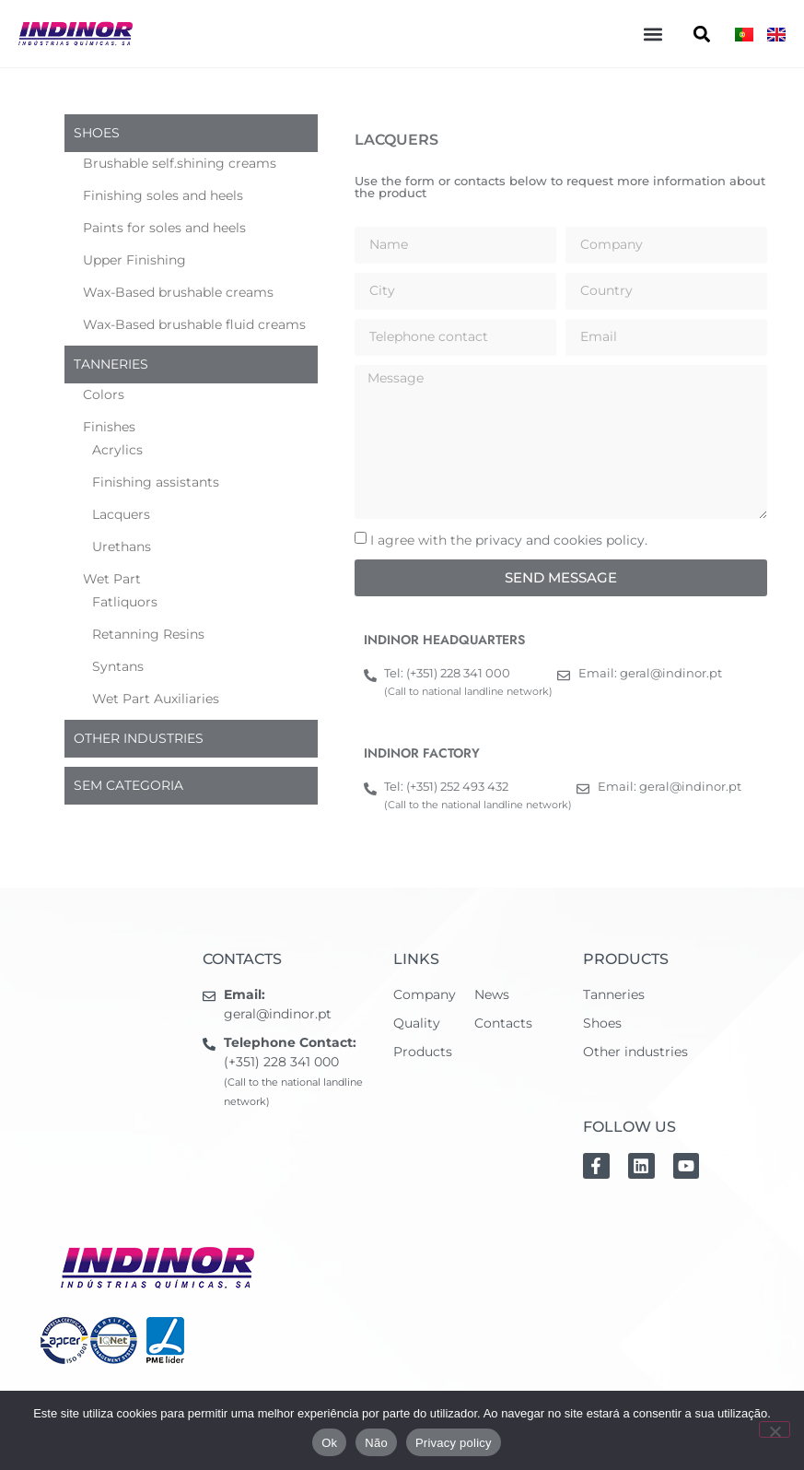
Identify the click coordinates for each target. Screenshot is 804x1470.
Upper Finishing (134, 260)
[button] (652, 33)
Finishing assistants (155, 482)
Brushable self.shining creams (179, 163)
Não (376, 1443)
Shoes (97, 132)
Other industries (139, 738)
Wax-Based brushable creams (178, 292)
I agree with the (508, 540)
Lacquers (121, 514)
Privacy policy (453, 1443)
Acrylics (117, 449)
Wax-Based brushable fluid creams (194, 324)
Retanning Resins (148, 634)
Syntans (118, 666)
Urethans (121, 546)
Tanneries (111, 364)
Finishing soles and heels (163, 195)
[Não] (774, 1429)
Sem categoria (128, 785)
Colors (103, 394)
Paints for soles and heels (164, 227)
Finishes (109, 426)
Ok (329, 1443)
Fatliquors (124, 602)
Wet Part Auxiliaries (155, 698)
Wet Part (112, 578)
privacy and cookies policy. (561, 540)
